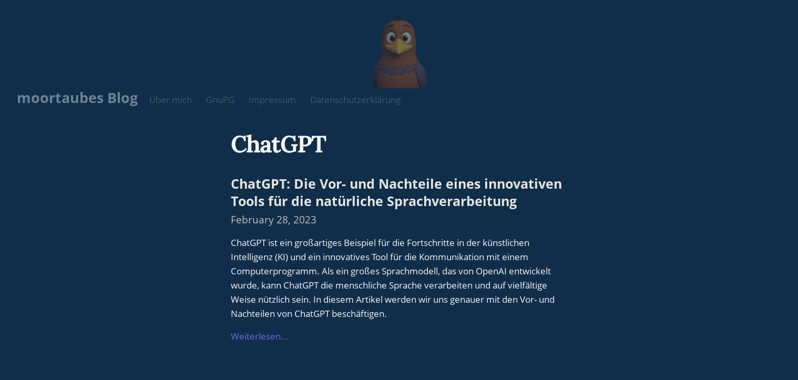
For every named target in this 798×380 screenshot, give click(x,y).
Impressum (272, 100)
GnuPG (220, 100)
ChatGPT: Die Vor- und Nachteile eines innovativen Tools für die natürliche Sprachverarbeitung (396, 191)
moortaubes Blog (77, 97)
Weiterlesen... (260, 336)
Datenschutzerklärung (355, 100)
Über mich (170, 100)
